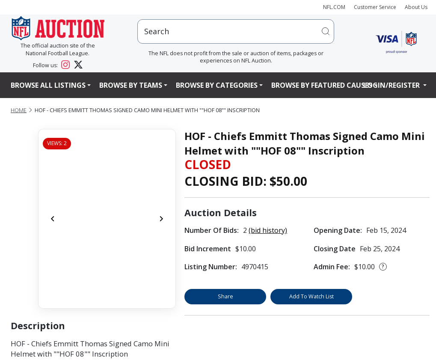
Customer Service (375, 7)
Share (225, 296)
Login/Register (392, 85)
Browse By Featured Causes (321, 85)
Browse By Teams (130, 85)
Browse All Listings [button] (48, 85)
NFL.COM (334, 7)
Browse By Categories (217, 85)
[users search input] (236, 31)
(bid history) (268, 230)
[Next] (161, 219)
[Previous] (53, 219)
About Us (416, 7)
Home (19, 110)
